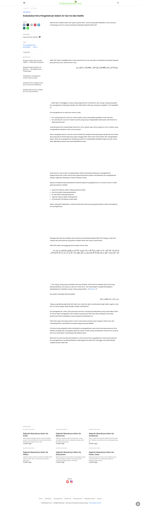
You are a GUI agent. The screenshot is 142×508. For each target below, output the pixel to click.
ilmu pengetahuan (29, 45)
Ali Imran (92, 289)
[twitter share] (28, 25)
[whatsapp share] (24, 28)
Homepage (26, 8)
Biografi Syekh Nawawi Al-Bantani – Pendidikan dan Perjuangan (32, 69)
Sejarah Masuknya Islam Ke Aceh (35, 434)
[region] (84, 43)
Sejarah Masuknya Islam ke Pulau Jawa (101, 453)
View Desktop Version (95, 503)
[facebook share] (24, 25)
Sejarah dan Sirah (28, 429)
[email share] (31, 25)
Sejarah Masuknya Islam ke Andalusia (101, 434)
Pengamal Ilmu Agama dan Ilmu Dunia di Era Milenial (33, 84)
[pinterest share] (35, 25)
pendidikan (27, 47)
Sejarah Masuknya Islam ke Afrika (35, 453)
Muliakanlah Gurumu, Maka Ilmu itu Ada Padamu (33, 91)
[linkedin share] (39, 25)
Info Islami (34, 8)
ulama (35, 47)
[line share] (28, 28)
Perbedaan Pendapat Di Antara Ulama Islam (31, 77)
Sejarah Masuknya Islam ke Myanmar (68, 434)
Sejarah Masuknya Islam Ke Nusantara (68, 453)
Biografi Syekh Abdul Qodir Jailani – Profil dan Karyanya (33, 61)
